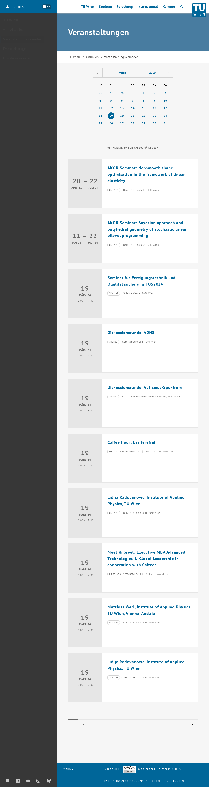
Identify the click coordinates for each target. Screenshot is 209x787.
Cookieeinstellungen (168, 781)
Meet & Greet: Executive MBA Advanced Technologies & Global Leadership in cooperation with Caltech (146, 558)
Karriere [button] (169, 6)
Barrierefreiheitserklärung (152, 769)
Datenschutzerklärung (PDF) (125, 781)
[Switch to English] (46, 6)
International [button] (148, 6)
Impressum (111, 769)
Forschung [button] (125, 6)
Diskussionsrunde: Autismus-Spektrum (144, 387)
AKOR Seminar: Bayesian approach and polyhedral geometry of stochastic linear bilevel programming (147, 229)
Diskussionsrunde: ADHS (130, 332)
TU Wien (74, 57)
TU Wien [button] (87, 6)
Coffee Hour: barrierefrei (131, 442)
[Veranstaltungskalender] (28, 39)
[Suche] (181, 6)
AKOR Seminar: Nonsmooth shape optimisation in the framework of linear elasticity (146, 174)
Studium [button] (105, 6)
